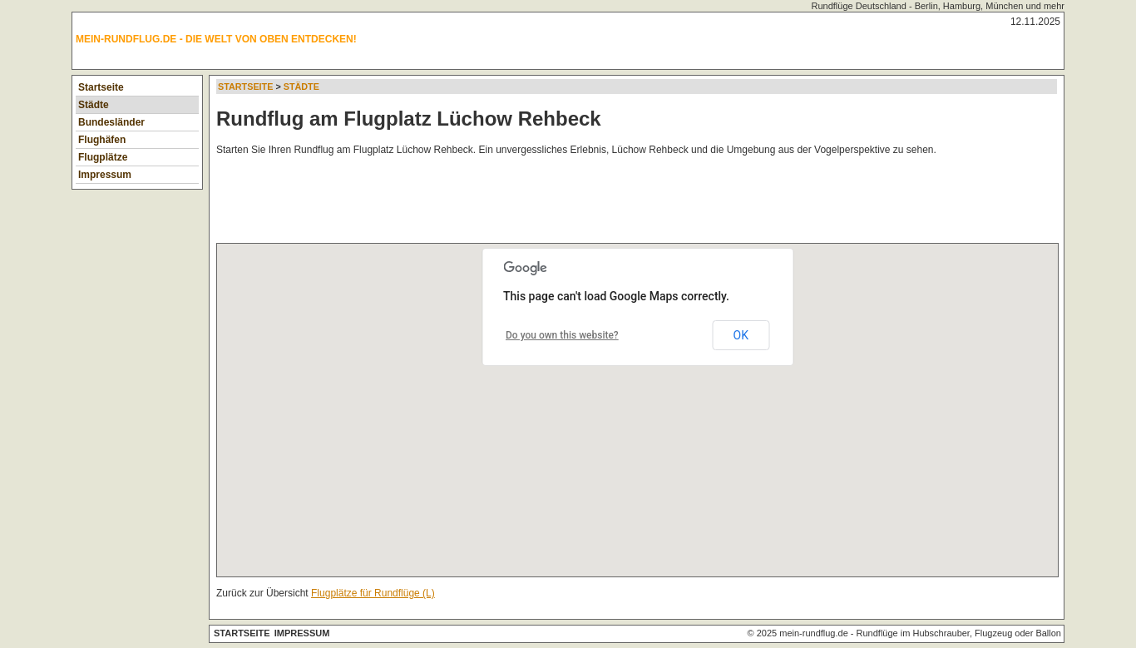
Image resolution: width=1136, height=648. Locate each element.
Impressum (104, 175)
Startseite (101, 87)
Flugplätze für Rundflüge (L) (373, 593)
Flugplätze (102, 157)
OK (740, 335)
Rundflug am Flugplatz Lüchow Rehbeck (408, 118)
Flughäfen (102, 140)
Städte (93, 105)
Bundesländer (111, 122)
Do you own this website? (562, 335)
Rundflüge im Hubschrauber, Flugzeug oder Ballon (959, 633)
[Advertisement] (519, 203)
